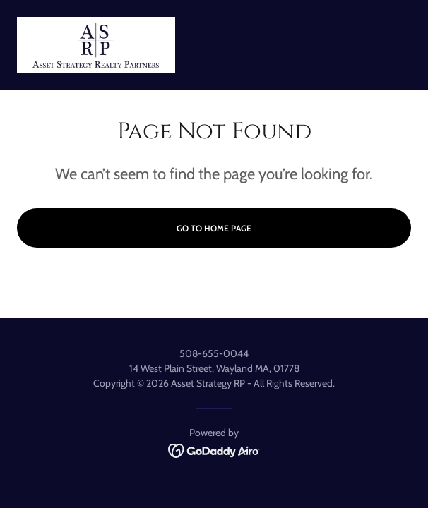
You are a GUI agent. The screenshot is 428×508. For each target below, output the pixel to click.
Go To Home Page (214, 228)
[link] (96, 45)
